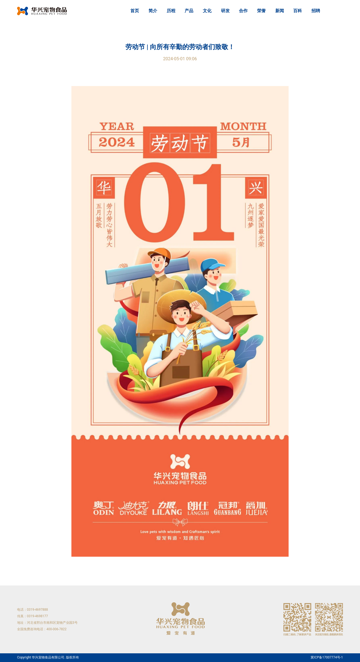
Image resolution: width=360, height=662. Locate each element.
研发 (225, 10)
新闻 (279, 10)
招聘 (315, 10)
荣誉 (261, 10)
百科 (297, 10)
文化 (207, 10)
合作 (243, 10)
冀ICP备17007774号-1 (327, 657)
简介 (153, 10)
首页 (134, 10)
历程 (171, 10)
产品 (189, 10)
